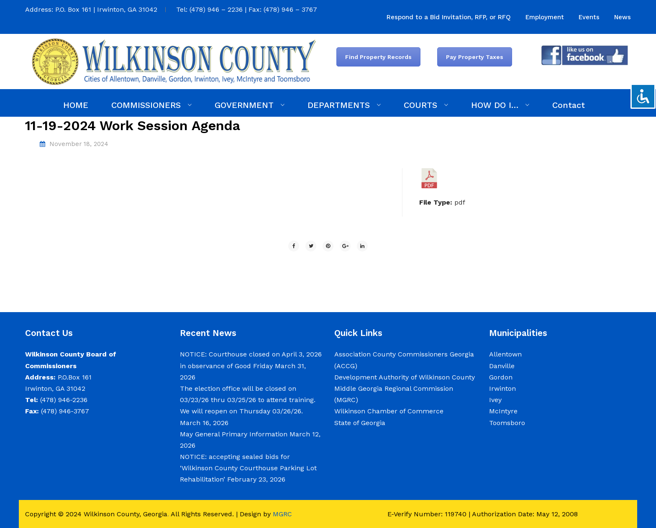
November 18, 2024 (78, 144)
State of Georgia (359, 423)
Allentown (505, 354)
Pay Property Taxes (474, 57)
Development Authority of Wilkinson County (404, 377)
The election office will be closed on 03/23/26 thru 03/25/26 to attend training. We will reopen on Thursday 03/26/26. (247, 399)
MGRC (282, 514)
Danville (502, 366)
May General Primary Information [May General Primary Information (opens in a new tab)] (233, 434)
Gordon (500, 377)
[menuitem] (449, 17)
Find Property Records (378, 57)
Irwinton (502, 388)
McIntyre (503, 411)
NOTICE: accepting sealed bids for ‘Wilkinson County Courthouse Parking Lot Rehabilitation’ (248, 468)
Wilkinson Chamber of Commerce (390, 411)
